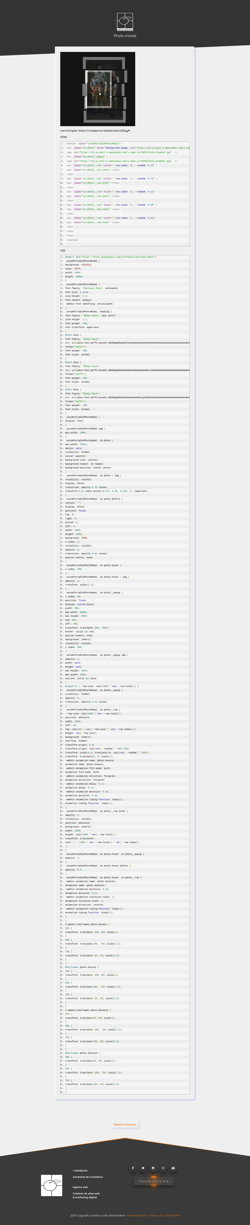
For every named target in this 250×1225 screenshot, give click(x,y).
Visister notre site (154, 1181)
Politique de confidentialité (164, 1215)
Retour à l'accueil (125, 1124)
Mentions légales (137, 1215)
